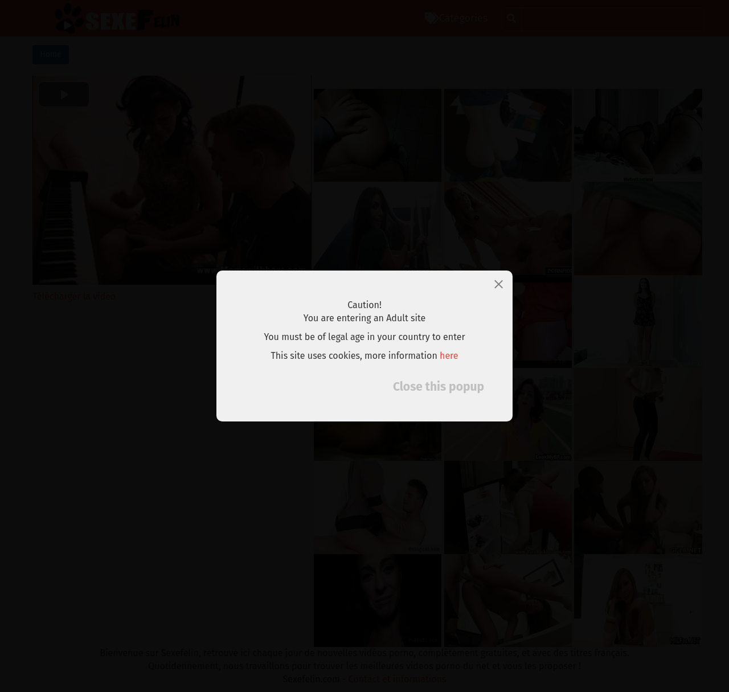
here (449, 355)
